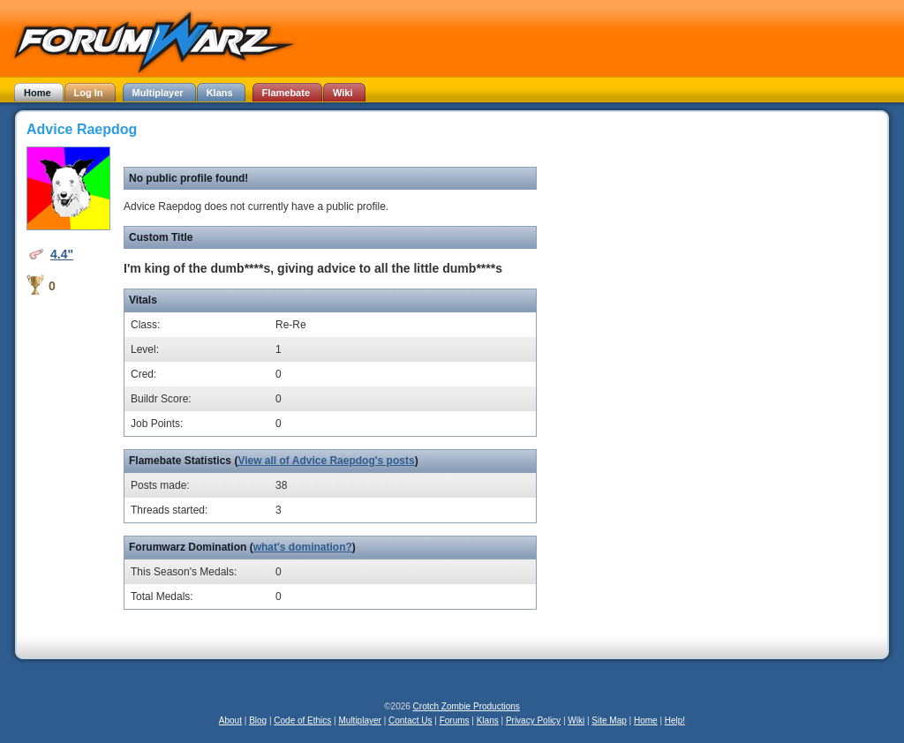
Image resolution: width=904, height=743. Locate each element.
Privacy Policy (533, 720)
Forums (455, 720)
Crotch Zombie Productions (466, 706)
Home (646, 720)
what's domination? (302, 547)
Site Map (608, 720)
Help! (675, 720)
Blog (258, 720)
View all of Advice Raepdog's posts (325, 460)
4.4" (61, 254)
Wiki (576, 720)
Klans (488, 720)
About (230, 720)
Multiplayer (360, 720)
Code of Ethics (302, 720)
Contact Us (410, 720)
